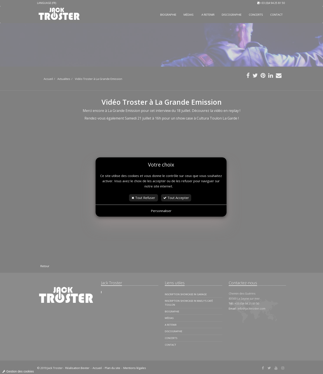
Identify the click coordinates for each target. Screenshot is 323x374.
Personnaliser (161, 211)
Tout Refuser (143, 197)
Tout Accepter (176, 197)
